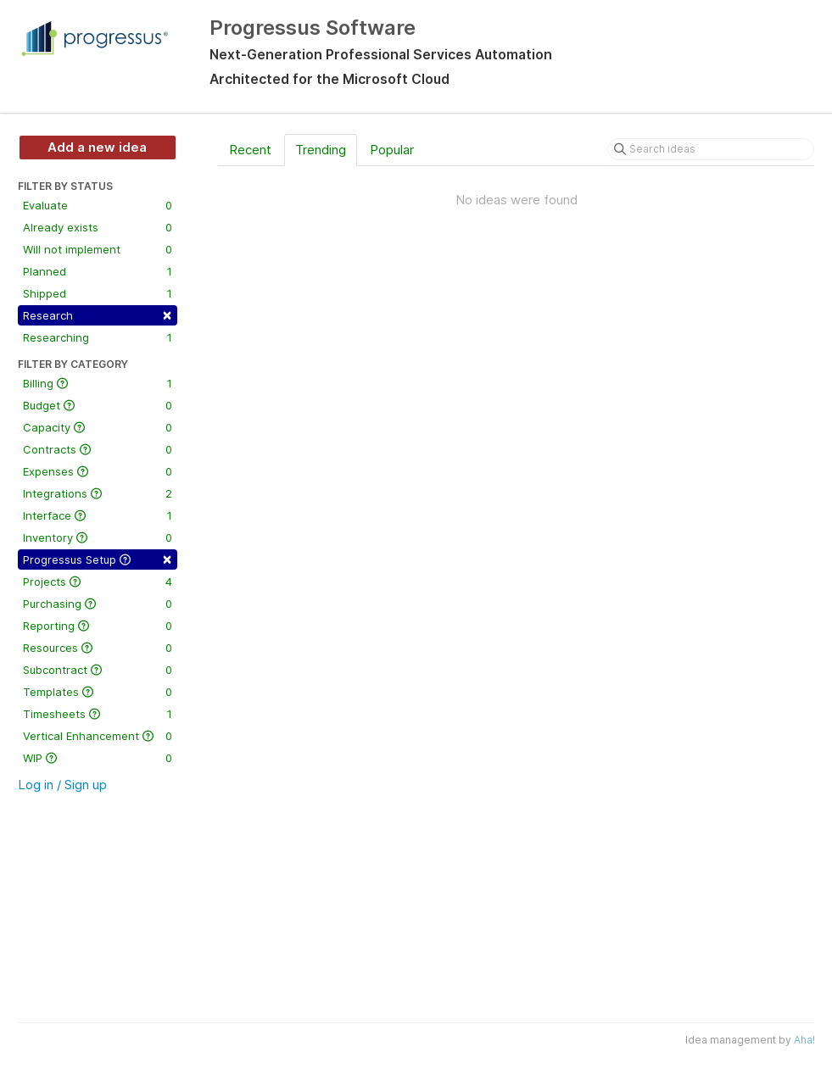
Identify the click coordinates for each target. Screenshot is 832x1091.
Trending (320, 150)
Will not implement (97, 249)
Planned (97, 271)
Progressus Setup (97, 558)
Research (97, 314)
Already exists (97, 227)
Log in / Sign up (62, 785)
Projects (97, 581)
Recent (250, 150)
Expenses (97, 471)
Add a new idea (97, 147)
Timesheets (97, 713)
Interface (97, 515)
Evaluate (97, 205)
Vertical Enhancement (97, 735)
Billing (97, 383)
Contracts (97, 449)
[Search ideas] (710, 149)
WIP (97, 757)
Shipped (97, 293)
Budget (97, 405)
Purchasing (97, 603)
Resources (97, 647)
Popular (392, 150)
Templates (97, 691)
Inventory (97, 537)
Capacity (97, 427)
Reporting (97, 625)
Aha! (804, 1039)
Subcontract (97, 669)
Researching (97, 337)
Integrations (97, 493)
